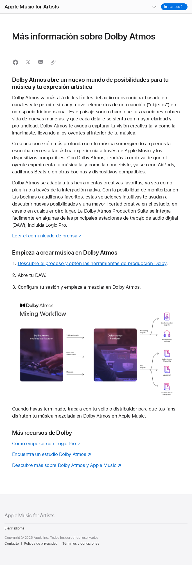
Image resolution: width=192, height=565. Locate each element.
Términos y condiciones (80, 544)
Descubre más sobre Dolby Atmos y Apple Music (64, 465)
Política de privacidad (40, 544)
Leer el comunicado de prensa (44, 236)
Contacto (11, 544)
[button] (15, 62)
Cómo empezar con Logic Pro (44, 443)
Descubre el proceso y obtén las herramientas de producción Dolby (92, 263)
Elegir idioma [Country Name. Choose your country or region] (14, 528)
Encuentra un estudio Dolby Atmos (49, 454)
